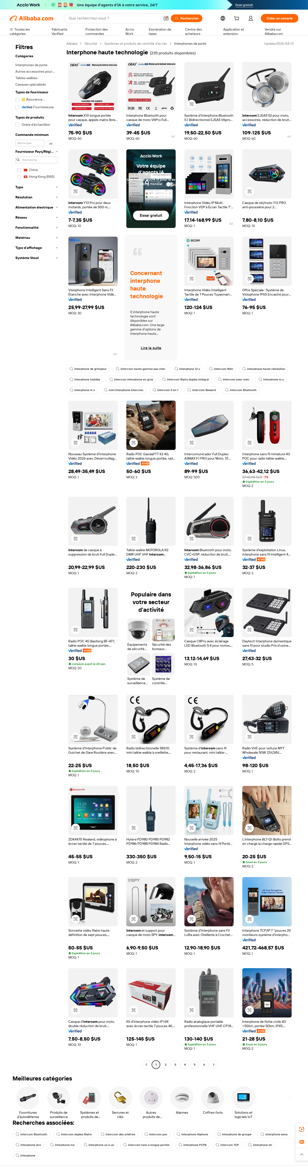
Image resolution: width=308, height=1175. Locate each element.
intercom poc (155, 1134)
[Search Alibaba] (114, 18)
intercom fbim (221, 369)
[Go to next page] (213, 1064)
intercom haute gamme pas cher (140, 369)
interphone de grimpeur (88, 369)
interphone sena (274, 1134)
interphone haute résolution (263, 369)
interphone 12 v (187, 369)
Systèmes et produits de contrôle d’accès (135, 43)
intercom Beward (201, 390)
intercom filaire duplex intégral (185, 379)
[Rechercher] (186, 18)
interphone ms (62, 1145)
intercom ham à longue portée (146, 1145)
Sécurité (90, 43)
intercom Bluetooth (241, 390)
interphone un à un (99, 1145)
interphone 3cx (28, 1145)
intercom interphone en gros (131, 379)
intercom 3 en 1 (165, 390)
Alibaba (71, 43)
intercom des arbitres (118, 1134)
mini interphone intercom (123, 390)
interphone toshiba (85, 379)
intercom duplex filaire (74, 1134)
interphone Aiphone (192, 1134)
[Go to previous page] (146, 1064)
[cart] (237, 19)
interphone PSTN (192, 1145)
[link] (301, 1129)
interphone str (260, 1145)
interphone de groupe (234, 1134)
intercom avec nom (233, 379)
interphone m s (271, 379)
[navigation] (37, 554)
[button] (166, 18)
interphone (25, 1155)
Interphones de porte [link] (190, 43)
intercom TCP (227, 1145)
